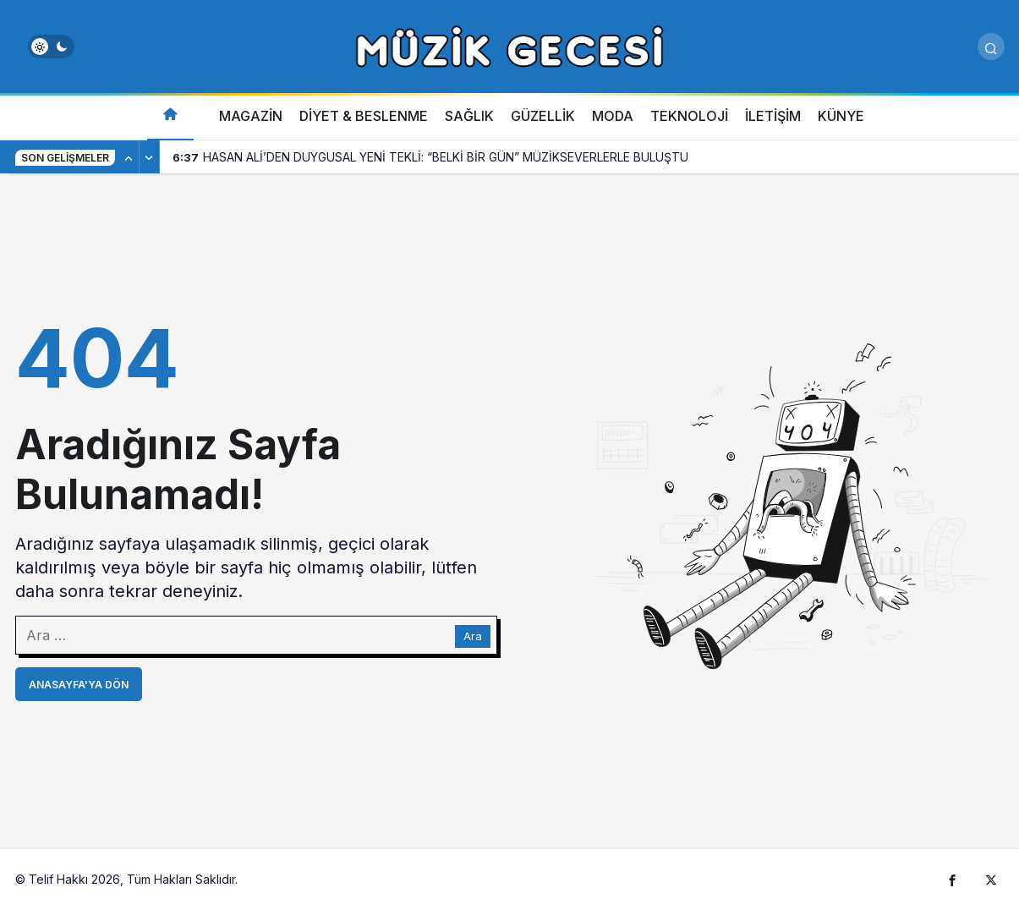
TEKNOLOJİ (689, 115)
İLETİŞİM (773, 115)
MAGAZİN (250, 115)
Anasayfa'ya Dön (79, 684)
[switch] (51, 46)
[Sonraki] (150, 157)
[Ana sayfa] (170, 116)
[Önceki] (129, 157)
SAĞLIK (469, 115)
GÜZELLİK (543, 115)
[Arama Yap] (991, 46)
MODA (612, 115)
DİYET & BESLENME (363, 115)
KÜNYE (841, 115)
